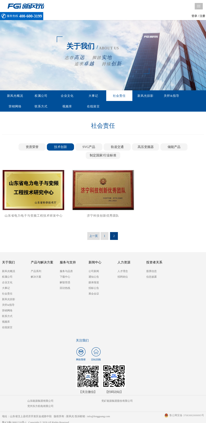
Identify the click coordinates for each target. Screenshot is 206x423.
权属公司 (36, 95)
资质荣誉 (32, 147)
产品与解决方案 (42, 262)
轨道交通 (117, 147)
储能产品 (174, 147)
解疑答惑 (65, 282)
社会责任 (105, 95)
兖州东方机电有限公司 (170, 401)
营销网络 (174, 95)
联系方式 (13, 106)
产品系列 (36, 271)
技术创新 (60, 147)
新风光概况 (13, 95)
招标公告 (94, 288)
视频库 (36, 106)
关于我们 (8, 262)
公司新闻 (94, 271)
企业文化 (59, 95)
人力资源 (123, 262)
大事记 (82, 95)
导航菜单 (199, 6)
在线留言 (59, 106)
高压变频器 (146, 147)
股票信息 (151, 271)
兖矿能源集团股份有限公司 (102, 401)
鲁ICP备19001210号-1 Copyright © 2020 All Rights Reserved (35, 417)
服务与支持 (68, 262)
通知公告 (94, 277)
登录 (194, 15)
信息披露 (151, 277)
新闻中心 (95, 262)
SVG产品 (88, 147)
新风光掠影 (128, 95)
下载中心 (65, 277)
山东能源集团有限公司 (36, 401)
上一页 (93, 236)
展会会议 (94, 294)
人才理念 (122, 271)
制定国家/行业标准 (103, 155)
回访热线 (65, 288)
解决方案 (36, 277)
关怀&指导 (151, 95)
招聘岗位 (122, 277)
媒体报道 (94, 282)
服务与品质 (66, 271)
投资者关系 (154, 262)
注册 (202, 15)
